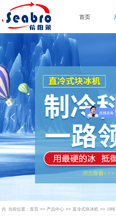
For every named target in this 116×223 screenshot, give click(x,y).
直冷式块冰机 (85, 209)
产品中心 (55, 209)
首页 (84, 17)
